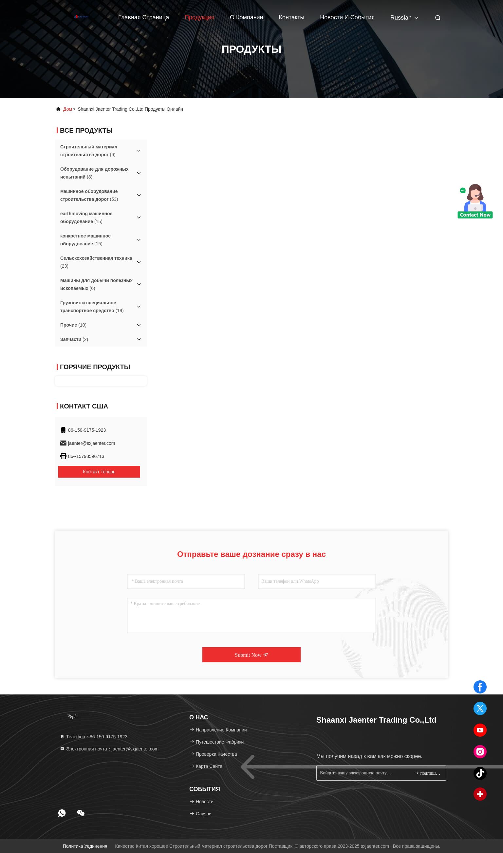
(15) (86, 217)
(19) (92, 306)
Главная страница (143, 17)
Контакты (292, 17)
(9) (88, 150)
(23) (96, 262)
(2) (74, 339)
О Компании (246, 17)
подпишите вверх (427, 773)
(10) (73, 325)
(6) (96, 284)
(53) (89, 195)
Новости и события (347, 17)
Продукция (199, 17)
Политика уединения (85, 846)
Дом (67, 109)
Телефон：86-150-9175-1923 (93, 736)
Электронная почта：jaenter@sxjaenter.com (109, 748)
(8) (94, 173)
